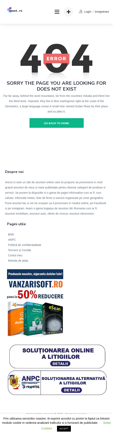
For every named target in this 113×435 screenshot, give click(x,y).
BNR (11, 234)
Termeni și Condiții (19, 250)
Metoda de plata (18, 260)
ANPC (12, 239)
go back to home (56, 123)
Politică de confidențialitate (24, 245)
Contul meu (15, 255)
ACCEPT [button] (63, 428)
